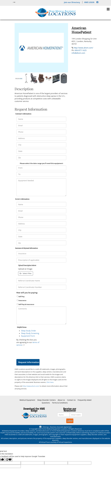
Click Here (49, 382)
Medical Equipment (27, 400)
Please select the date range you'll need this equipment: (41, 163)
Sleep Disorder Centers (46, 400)
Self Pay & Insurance (25, 304)
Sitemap (46, 427)
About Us (61, 400)
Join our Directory (72, 2)
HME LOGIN (89, 2)
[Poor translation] (8, 459)
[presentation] (34, 352)
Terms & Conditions (60, 403)
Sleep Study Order (28, 330)
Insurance (21, 300)
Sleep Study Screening (30, 333)
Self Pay (20, 296)
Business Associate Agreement (61, 427)
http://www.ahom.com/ (31, 386)
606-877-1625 (81, 50)
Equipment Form (28, 336)
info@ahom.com (78, 53)
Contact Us (71, 400)
